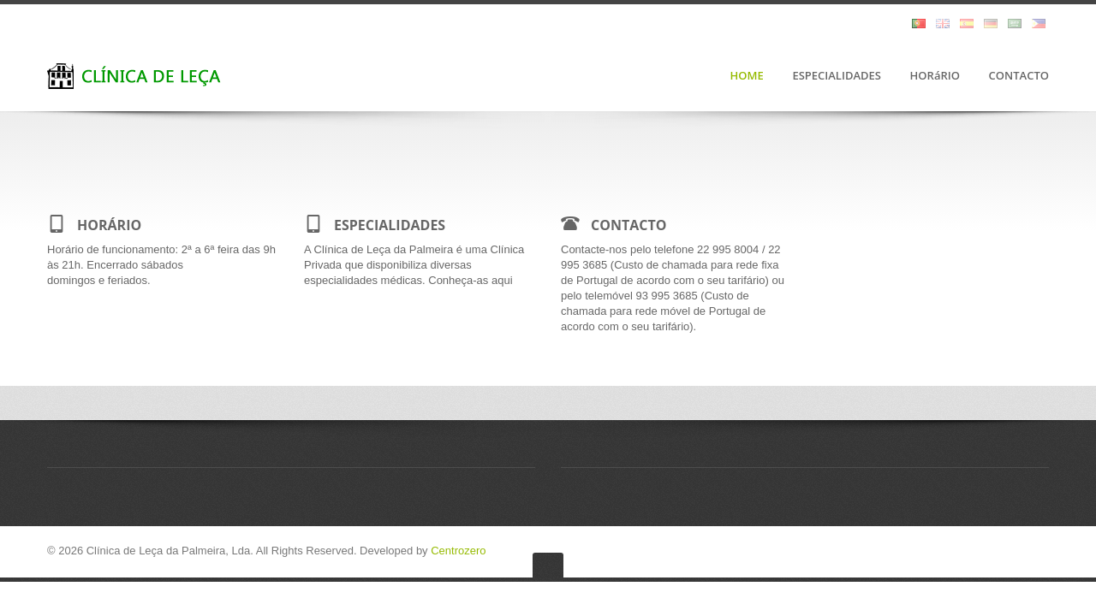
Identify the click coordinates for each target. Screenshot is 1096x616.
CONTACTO (1019, 76)
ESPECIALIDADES (836, 76)
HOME (747, 76)
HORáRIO (935, 76)
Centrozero (458, 550)
